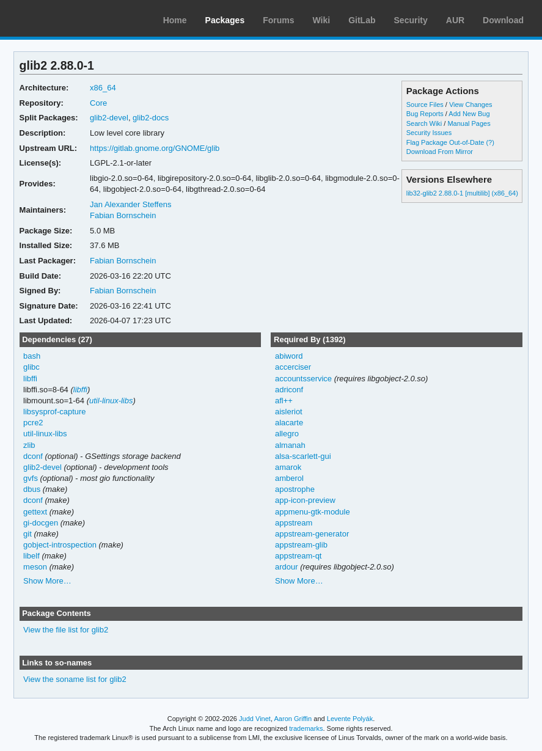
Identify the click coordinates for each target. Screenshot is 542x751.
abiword (288, 356)
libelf (31, 555)
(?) (490, 142)
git (27, 533)
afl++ (284, 400)
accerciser (293, 367)
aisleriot (288, 411)
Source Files (425, 104)
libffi (30, 378)
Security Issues (429, 132)
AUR (455, 20)
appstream (293, 522)
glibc (31, 367)
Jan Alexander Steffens (130, 204)
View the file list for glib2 (65, 629)
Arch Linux (67, 18)
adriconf (289, 389)
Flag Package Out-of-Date (445, 142)
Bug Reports (425, 113)
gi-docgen (40, 522)
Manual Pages (468, 123)
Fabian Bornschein (123, 215)
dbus (31, 489)
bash (31, 356)
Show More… (47, 580)
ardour (286, 566)
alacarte (289, 422)
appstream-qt (298, 555)
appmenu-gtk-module (312, 511)
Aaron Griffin (293, 718)
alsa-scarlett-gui (303, 456)
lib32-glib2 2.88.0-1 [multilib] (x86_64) (462, 193)
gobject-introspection (60, 544)
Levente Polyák (350, 718)
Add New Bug (469, 113)
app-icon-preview (305, 500)
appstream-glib (301, 544)
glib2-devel (109, 117)
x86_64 (103, 87)
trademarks (306, 728)
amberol (289, 478)
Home (175, 20)
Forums (278, 20)
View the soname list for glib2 (74, 679)
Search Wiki (424, 123)
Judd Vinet (255, 718)
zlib (29, 445)
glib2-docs (151, 117)
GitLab (361, 20)
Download (503, 20)
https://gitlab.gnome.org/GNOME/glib (154, 148)
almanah (290, 445)
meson (35, 566)
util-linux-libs (111, 400)
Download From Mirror (439, 151)
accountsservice (303, 378)
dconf (33, 456)
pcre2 (33, 422)
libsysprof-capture (54, 411)
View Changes (471, 104)
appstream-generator (312, 533)
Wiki (322, 20)
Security (411, 20)
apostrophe (295, 489)
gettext (35, 511)
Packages (225, 20)
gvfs (30, 478)
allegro (287, 433)
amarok (288, 467)
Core (98, 103)
